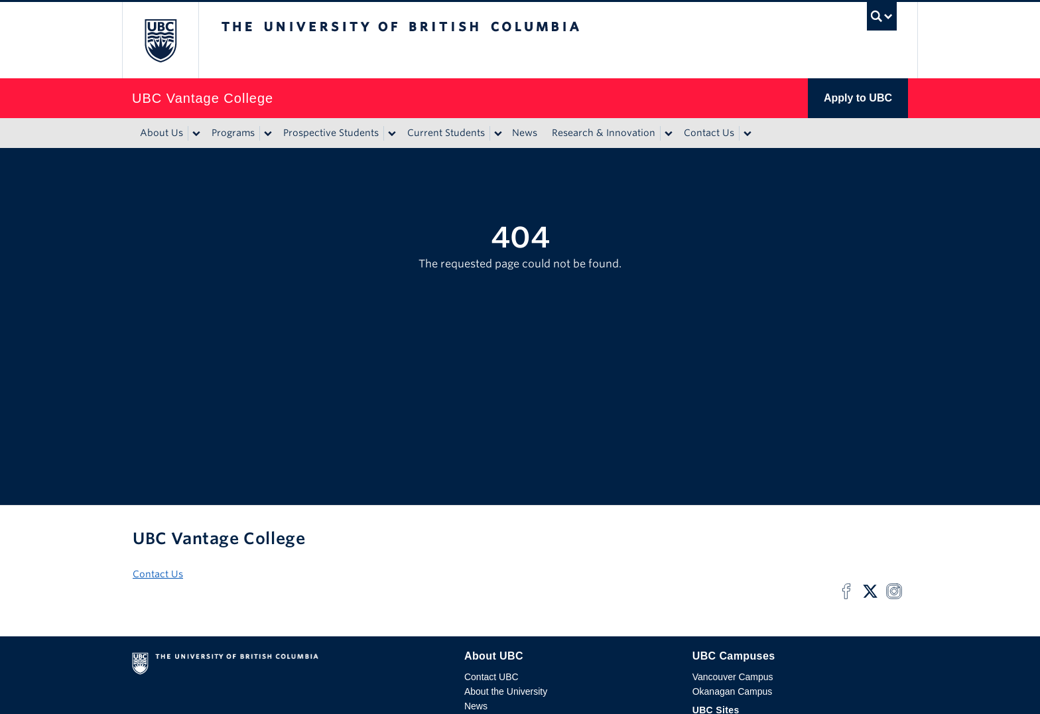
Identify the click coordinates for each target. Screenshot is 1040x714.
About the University (505, 691)
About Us (161, 132)
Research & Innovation (603, 132)
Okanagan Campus (732, 691)
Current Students (446, 132)
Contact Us (709, 132)
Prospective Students (331, 132)
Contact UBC (491, 677)
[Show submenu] (196, 133)
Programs (233, 132)
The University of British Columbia (160, 40)
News (524, 132)
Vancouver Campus (732, 677)
